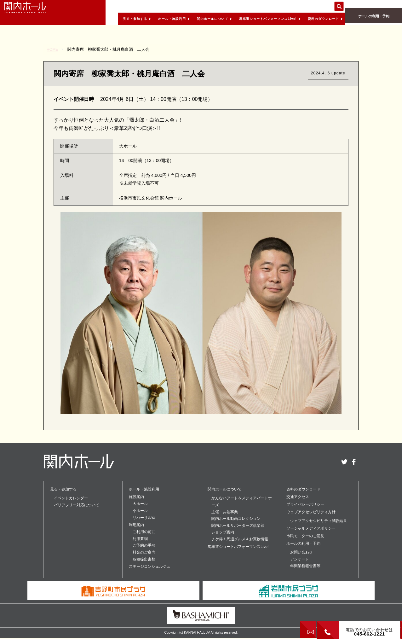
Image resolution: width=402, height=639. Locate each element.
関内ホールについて (190, 18)
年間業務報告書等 (305, 566)
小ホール (140, 510)
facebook (354, 462)
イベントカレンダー (71, 498)
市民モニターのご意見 (305, 536)
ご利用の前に (144, 532)
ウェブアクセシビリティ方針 (311, 512)
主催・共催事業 (224, 512)
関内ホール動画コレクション (236, 518)
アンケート (299, 559)
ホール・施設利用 (144, 18)
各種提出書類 (144, 559)
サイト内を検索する (339, 6)
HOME (53, 49)
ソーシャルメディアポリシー (311, 528)
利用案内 (136, 525)
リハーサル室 (144, 517)
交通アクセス (297, 497)
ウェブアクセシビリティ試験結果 (318, 521)
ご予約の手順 (144, 545)
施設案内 (136, 497)
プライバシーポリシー (305, 504)
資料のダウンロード (318, 18)
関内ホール (34, 12)
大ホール (140, 504)
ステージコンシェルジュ (149, 566)
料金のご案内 (144, 552)
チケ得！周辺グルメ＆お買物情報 (239, 539)
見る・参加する (102, 18)
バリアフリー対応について (76, 505)
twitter (344, 462)
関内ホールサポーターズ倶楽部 (237, 525)
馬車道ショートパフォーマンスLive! (251, 18)
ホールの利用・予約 (373, 19)
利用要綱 (140, 539)
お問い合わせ (301, 552)
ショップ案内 (222, 532)
